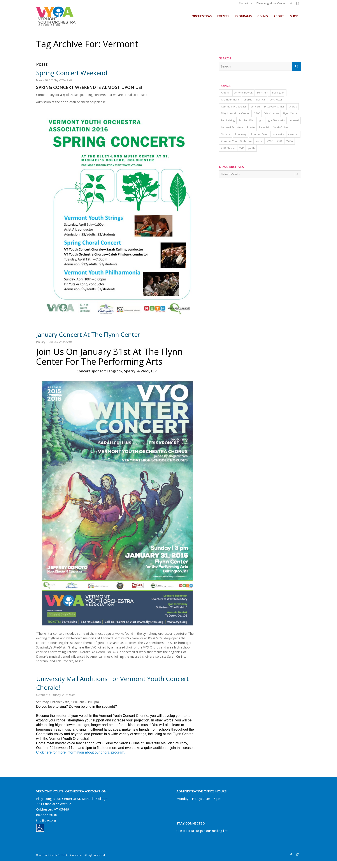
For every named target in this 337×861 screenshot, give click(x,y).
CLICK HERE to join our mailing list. (202, 830)
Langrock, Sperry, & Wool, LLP (131, 371)
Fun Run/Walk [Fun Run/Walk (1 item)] (247, 120)
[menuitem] (245, 3)
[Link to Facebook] (291, 3)
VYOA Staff (65, 80)
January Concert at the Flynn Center (88, 334)
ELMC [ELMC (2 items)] (256, 113)
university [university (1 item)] (278, 134)
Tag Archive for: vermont (87, 44)
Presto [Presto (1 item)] (251, 127)
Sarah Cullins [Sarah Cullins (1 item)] (280, 127)
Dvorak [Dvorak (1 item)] (292, 106)
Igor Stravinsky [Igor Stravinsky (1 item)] (276, 120)
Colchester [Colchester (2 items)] (276, 99)
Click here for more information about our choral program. (80, 752)
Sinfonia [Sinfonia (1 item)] (225, 134)
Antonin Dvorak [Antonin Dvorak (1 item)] (243, 92)
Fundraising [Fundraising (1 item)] (228, 120)
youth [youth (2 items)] (251, 148)
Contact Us (245, 3)
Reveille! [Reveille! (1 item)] (264, 127)
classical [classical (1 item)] (260, 99)
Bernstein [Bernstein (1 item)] (262, 92)
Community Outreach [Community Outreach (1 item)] (234, 106)
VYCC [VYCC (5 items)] (270, 141)
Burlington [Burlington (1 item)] (278, 92)
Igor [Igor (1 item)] (261, 120)
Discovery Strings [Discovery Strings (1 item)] (274, 106)
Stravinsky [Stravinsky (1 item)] (240, 134)
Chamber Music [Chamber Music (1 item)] (230, 99)
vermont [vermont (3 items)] (293, 134)
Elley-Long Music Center (270, 3)
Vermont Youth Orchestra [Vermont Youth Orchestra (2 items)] (236, 141)
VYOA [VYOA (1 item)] (289, 141)
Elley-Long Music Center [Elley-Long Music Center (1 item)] (235, 113)
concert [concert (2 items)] (255, 106)
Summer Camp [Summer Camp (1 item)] (259, 134)
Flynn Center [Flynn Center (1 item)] (290, 113)
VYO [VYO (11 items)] (279, 141)
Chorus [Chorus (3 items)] (248, 99)
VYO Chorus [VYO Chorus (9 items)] (228, 148)
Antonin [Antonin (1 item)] (225, 92)
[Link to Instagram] (297, 3)
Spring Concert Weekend (71, 73)
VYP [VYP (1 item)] (241, 148)
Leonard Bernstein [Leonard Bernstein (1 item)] (232, 127)
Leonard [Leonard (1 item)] (294, 120)
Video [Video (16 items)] (259, 141)
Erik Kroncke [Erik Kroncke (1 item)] (271, 113)
